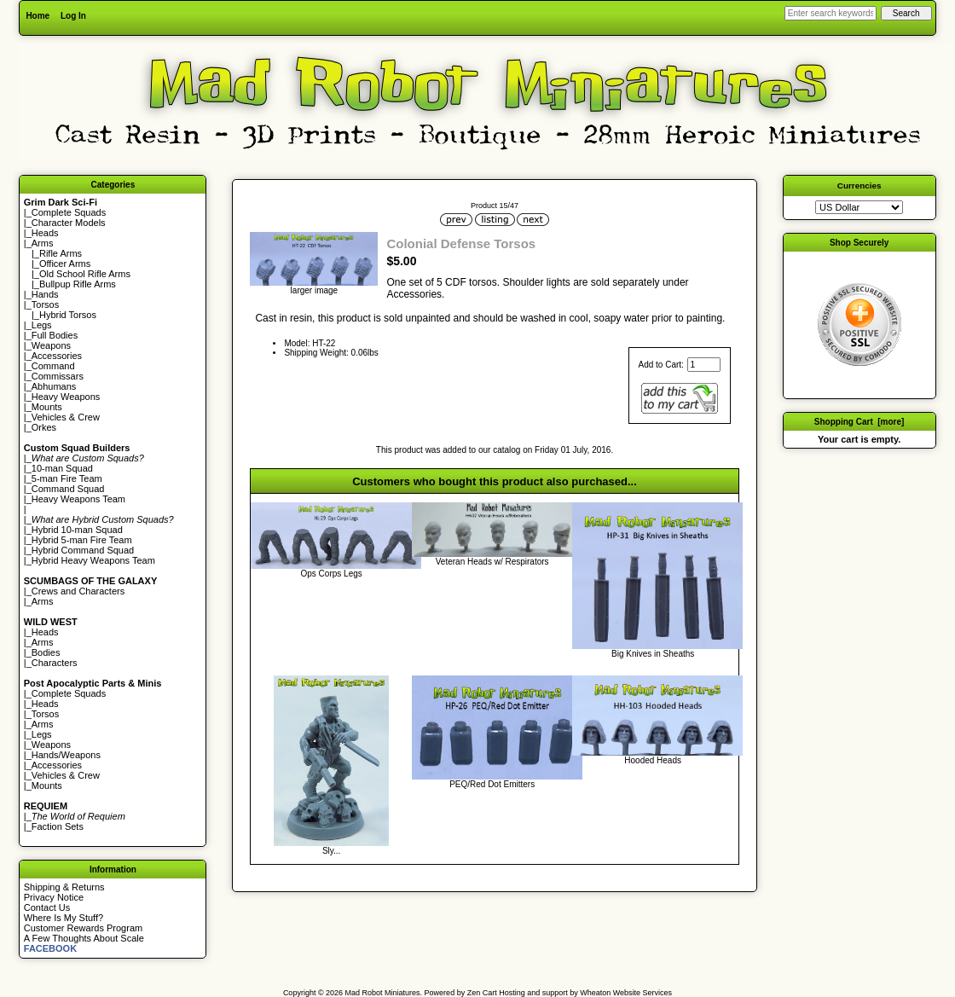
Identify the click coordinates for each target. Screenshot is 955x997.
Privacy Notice (54, 897)
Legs (42, 325)
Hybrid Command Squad (83, 550)
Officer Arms (64, 263)
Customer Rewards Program (83, 928)
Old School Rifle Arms (84, 274)
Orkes (44, 427)
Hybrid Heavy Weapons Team (93, 560)
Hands (45, 294)
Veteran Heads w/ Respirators (492, 561)
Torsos (45, 304)
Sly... (331, 850)
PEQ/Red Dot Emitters (492, 784)
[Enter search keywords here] (830, 13)
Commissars (58, 376)
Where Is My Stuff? (63, 918)
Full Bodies (55, 335)
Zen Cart (482, 992)
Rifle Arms (60, 253)
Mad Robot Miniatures (382, 992)
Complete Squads (69, 212)
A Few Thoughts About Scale (84, 938)
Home (37, 15)
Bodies (46, 652)
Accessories (57, 356)
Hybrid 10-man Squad (77, 530)
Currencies (859, 185)
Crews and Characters (78, 591)
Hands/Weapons (66, 755)
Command (53, 366)
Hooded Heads (652, 760)
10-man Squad (62, 468)
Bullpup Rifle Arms (77, 284)
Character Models (69, 222)
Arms (43, 601)
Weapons (51, 345)
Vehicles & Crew (66, 417)
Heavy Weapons (66, 396)
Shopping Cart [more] (859, 421)
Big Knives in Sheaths (652, 653)
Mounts (47, 407)
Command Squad (68, 489)
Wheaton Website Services (626, 992)
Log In (73, 15)
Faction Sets (58, 826)
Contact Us (47, 907)
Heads (45, 233)
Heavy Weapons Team (78, 499)
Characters (55, 663)
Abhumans (54, 386)
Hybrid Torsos (67, 315)
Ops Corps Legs (331, 573)
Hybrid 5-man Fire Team (82, 540)
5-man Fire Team (67, 478)
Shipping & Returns (64, 887)
